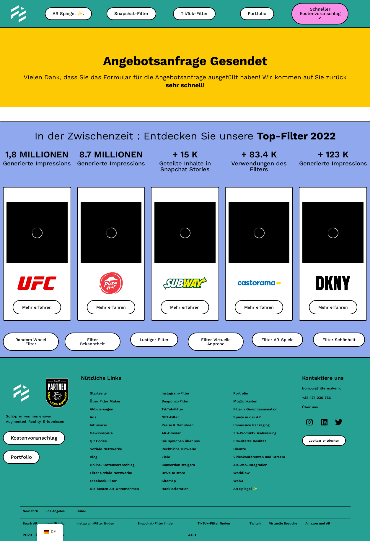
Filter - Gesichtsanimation (255, 409)
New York (30, 511)
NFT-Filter (170, 417)
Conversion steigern (178, 465)
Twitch (255, 523)
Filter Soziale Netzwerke (111, 473)
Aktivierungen (101, 409)
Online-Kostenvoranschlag (112, 465)
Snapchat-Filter (175, 401)
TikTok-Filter (172, 409)
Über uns (310, 407)
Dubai (81, 511)
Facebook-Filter (103, 481)
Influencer (98, 425)
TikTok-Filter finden (214, 523)
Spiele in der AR (247, 417)
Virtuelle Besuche (283, 523)
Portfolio (240, 393)
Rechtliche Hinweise (179, 449)
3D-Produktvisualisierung (254, 433)
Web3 (238, 481)
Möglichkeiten (245, 401)
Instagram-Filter (175, 393)
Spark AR (30, 523)
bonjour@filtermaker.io (321, 388)
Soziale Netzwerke (106, 449)
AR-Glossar (171, 433)
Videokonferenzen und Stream (259, 457)
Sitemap (169, 481)
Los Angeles (55, 511)
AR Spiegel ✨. (245, 489)
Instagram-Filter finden (95, 523)
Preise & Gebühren (177, 425)
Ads (93, 417)
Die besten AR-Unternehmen (114, 489)
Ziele (166, 457)
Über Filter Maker (105, 401)
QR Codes (98, 441)
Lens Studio (55, 523)
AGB (192, 535)
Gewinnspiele (101, 433)
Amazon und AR (317, 523)
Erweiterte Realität (249, 441)
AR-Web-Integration (250, 465)
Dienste (239, 449)
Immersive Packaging (251, 425)
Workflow (241, 473)
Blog (93, 457)
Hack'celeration (175, 489)
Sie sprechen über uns (181, 441)
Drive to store (173, 473)
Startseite (98, 393)
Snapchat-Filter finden (156, 523)
